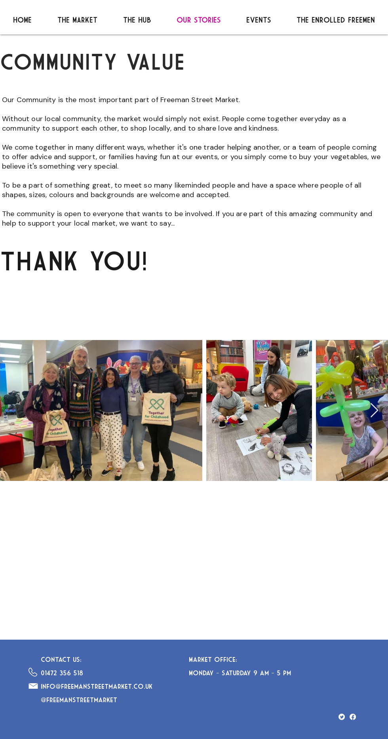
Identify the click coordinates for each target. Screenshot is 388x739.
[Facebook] (353, 717)
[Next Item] (374, 410)
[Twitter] (342, 717)
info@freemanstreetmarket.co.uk (96, 686)
